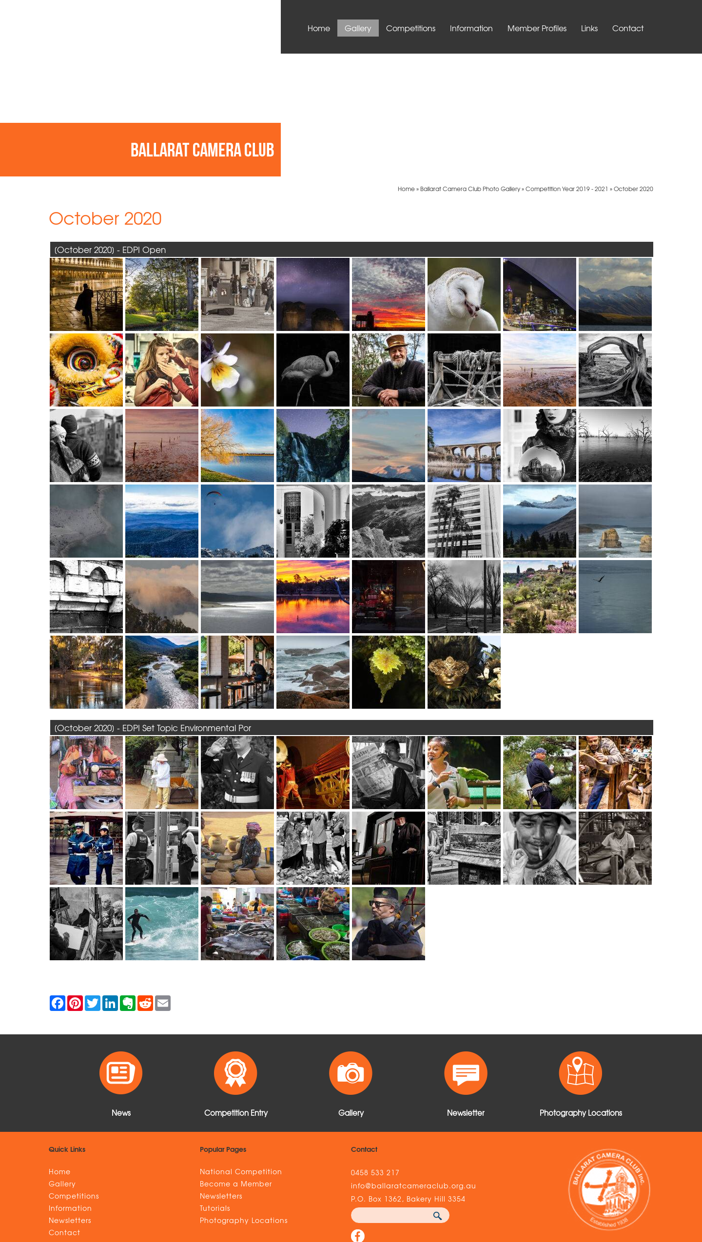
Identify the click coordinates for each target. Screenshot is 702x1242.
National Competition (241, 1048)
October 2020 (633, 65)
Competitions (410, 28)
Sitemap (184, 1180)
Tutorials (215, 1085)
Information (471, 28)
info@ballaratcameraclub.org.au (413, 1062)
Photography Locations (244, 1097)
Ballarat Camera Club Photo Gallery (470, 65)
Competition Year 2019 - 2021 (567, 65)
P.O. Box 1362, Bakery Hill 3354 (408, 1076)
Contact (628, 28)
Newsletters (70, 1097)
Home (319, 28)
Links (589, 28)
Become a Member (236, 1061)
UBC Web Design (493, 1180)
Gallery (358, 28)
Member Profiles (536, 28)
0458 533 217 (375, 1049)
